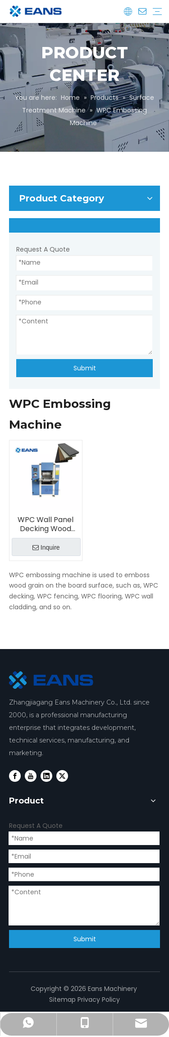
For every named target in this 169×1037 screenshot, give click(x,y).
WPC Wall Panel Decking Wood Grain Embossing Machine (45, 524)
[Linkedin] (46, 776)
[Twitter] (62, 776)
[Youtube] (31, 776)
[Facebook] (15, 776)
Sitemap (62, 999)
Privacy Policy (99, 999)
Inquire (46, 547)
